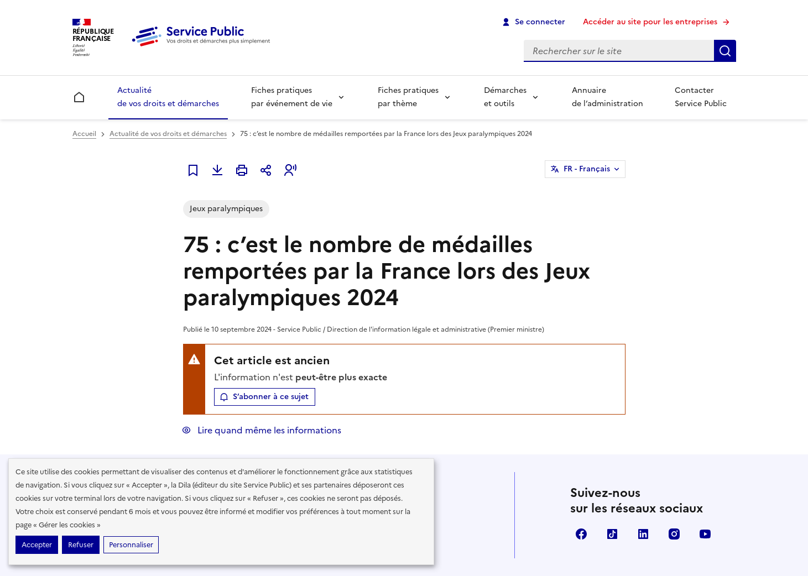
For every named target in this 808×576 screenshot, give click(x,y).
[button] (290, 170)
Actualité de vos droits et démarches (168, 97)
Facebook (581, 534)
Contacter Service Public (701, 97)
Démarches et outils (505, 97)
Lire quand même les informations (268, 430)
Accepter (37, 545)
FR (587, 169)
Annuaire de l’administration (607, 97)
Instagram (674, 534)
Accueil (84, 134)
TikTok (612, 534)
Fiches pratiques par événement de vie (291, 97)
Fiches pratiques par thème (408, 97)
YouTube (705, 534)
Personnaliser (131, 545)
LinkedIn (643, 534)
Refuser (80, 545)
